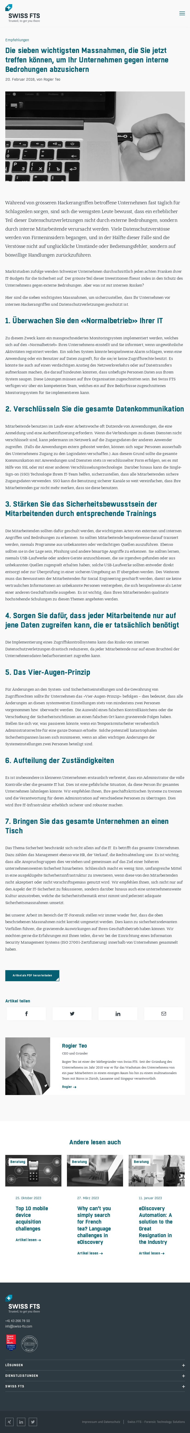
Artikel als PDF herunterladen (32, 976)
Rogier (67, 1087)
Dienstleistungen (95, 1376)
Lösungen (95, 1365)
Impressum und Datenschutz (101, 1422)
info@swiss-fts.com (18, 1326)
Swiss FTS (95, 1386)
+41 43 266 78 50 (17, 1321)
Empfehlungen (17, 40)
